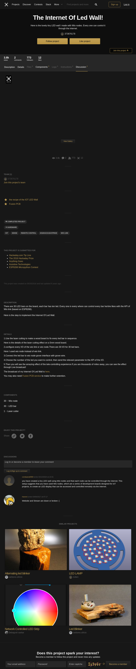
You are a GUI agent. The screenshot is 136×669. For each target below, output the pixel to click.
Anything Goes (16, 261)
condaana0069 (27, 477)
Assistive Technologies (20, 264)
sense (14, 233)
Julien (73, 577)
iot (6, 233)
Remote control (28, 233)
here (47, 371)
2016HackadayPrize (48, 233)
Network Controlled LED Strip (22, 629)
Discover (27, 4)
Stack (48, 4)
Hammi (24, 497)
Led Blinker (75, 629)
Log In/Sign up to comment (17, 471)
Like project (84, 41)
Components (42, 66)
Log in (126, 4)
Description (9, 67)
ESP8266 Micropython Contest (23, 267)
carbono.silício (13, 577)
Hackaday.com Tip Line (20, 255)
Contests (38, 4)
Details (21, 67)
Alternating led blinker (17, 573)
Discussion (82, 66)
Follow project (52, 41)
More (59, 4)
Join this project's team (14, 182)
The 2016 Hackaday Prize (8, 79)
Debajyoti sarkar (14, 632)
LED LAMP (75, 573)
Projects (16, 4)
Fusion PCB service (31, 376)
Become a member (45, 655)
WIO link (64, 233)
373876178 (68, 33)
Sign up (114, 4)
